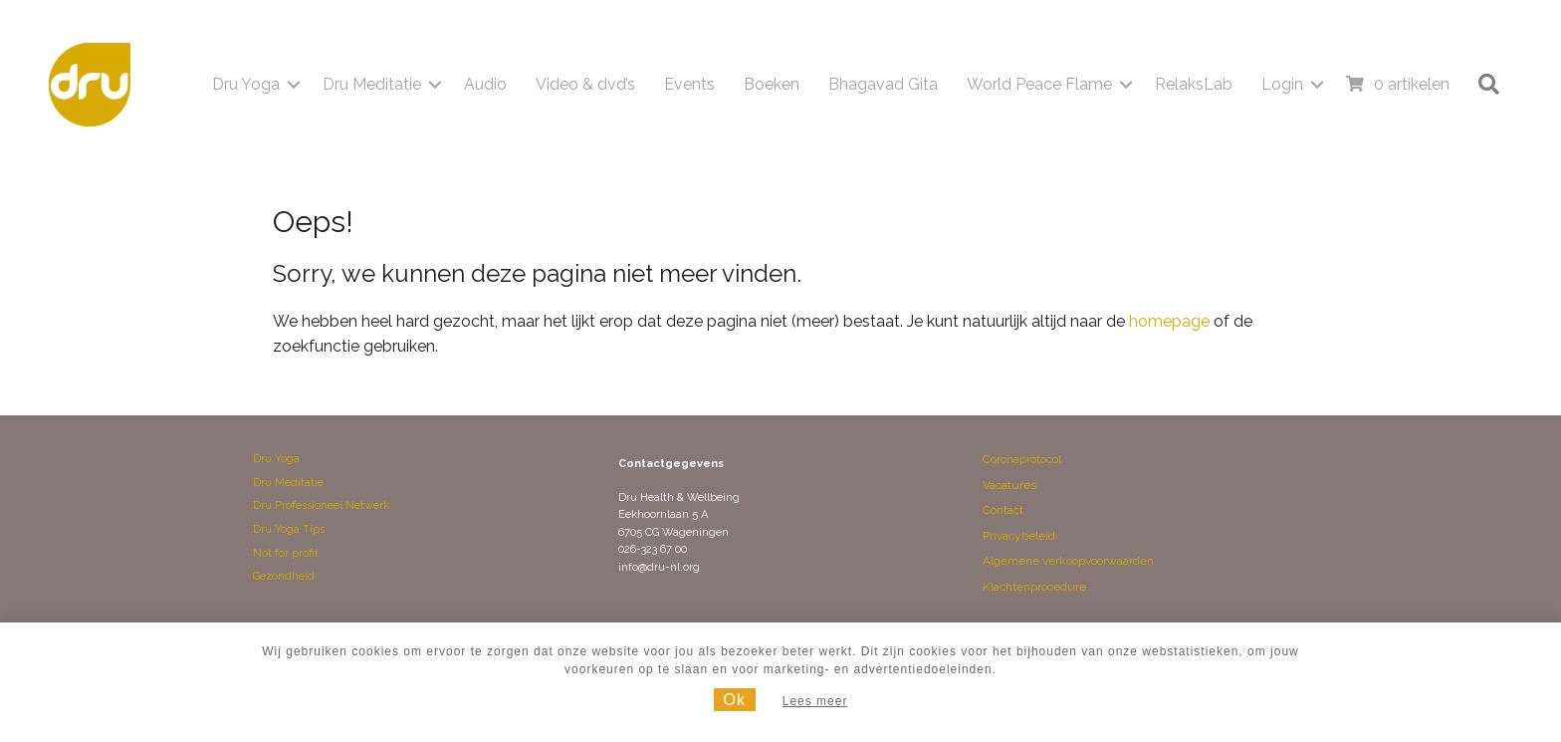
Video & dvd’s (585, 84)
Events (689, 84)
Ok (735, 699)
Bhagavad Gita (883, 84)
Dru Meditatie (372, 84)
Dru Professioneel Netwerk (321, 505)
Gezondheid (284, 576)
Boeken (771, 84)
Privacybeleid (1019, 536)
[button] (294, 85)
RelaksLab (1193, 84)
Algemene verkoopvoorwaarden (1068, 561)
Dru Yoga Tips (289, 529)
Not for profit (286, 553)
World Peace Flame (1039, 84)
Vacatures (1009, 485)
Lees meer (815, 701)
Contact (1003, 510)
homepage (1169, 321)
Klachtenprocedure (1034, 587)
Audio (485, 84)
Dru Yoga (246, 84)
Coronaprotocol (1022, 459)
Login (1282, 84)
